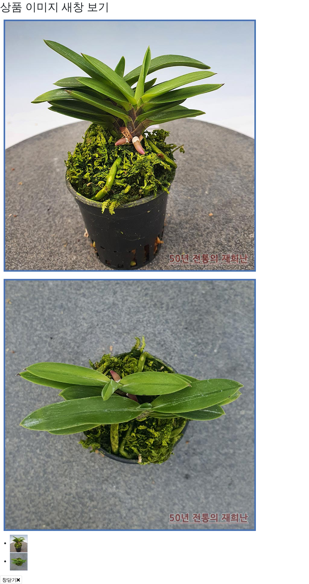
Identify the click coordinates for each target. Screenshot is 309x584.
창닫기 (11, 579)
